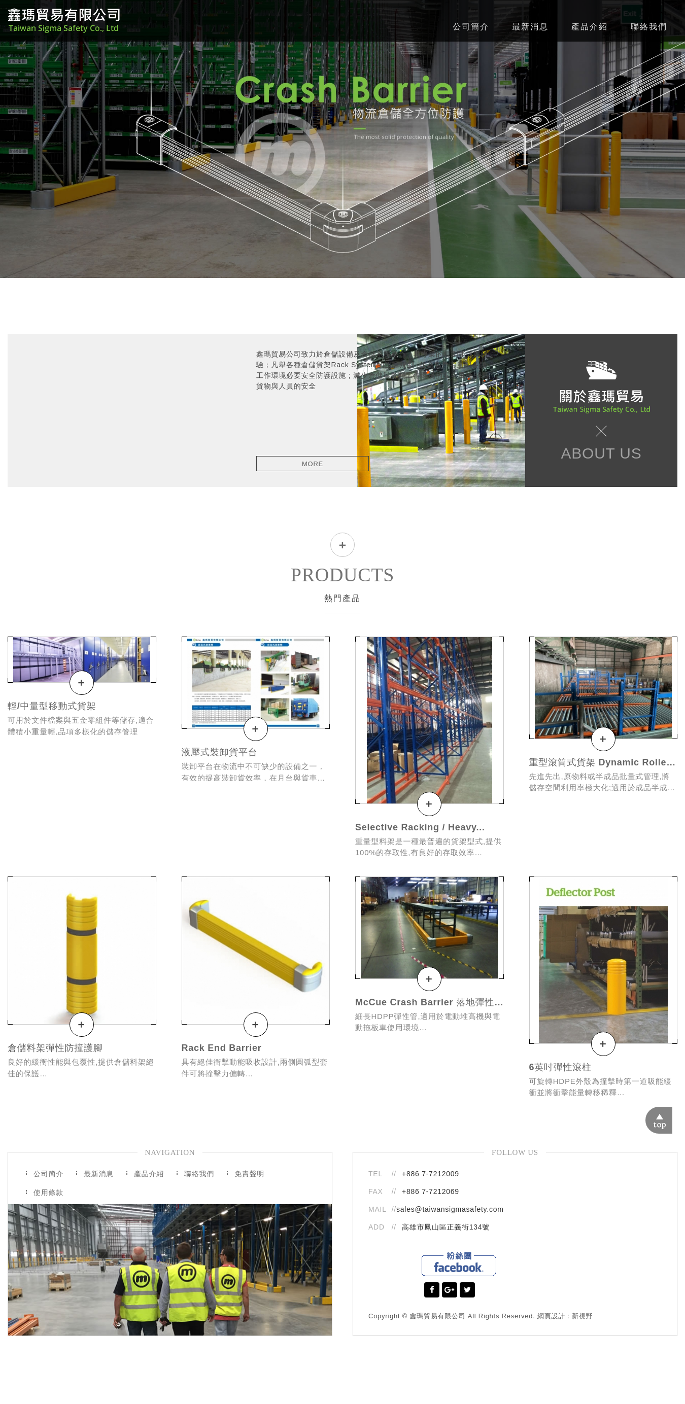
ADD (376, 1227)
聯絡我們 (649, 26)
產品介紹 (589, 26)
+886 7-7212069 (430, 1191)
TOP (671, 1109)
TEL (375, 1173)
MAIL (378, 1209)
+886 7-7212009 (430, 1173)
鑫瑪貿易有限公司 (64, 20)
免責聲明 (249, 1173)
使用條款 (48, 1192)
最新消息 (530, 26)
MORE (312, 464)
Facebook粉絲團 (459, 1263)
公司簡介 (471, 26)
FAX (375, 1191)
